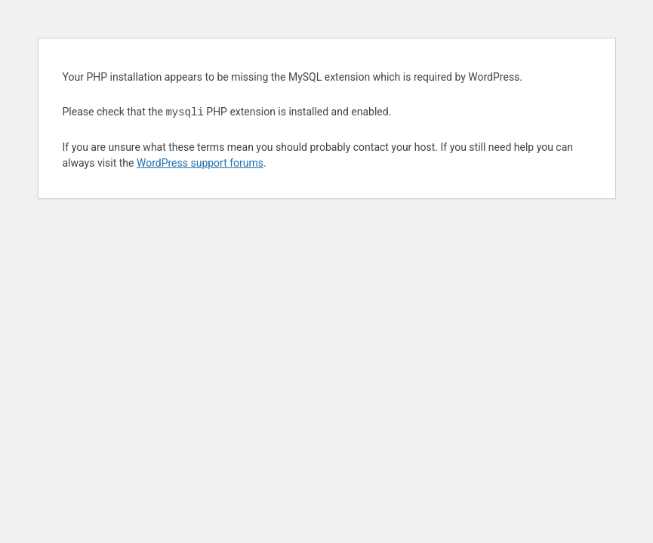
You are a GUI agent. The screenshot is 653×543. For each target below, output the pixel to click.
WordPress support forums (200, 163)
